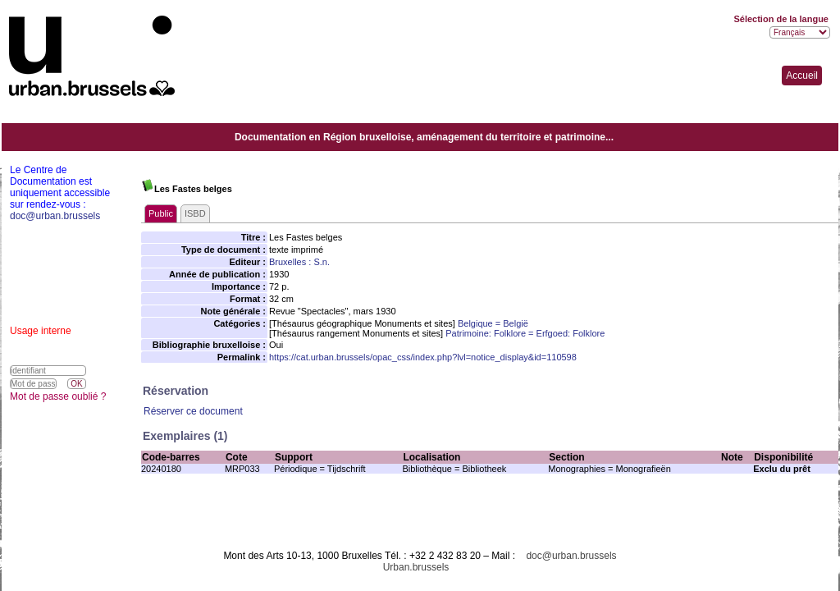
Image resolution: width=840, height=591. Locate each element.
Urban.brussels (416, 567)
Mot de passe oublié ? (58, 396)
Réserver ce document (193, 411)
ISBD (195, 213)
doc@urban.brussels (571, 555)
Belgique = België (493, 323)
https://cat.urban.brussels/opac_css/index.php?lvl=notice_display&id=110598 (423, 357)
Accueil (802, 75)
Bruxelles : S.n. (299, 262)
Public (160, 213)
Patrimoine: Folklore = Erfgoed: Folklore (525, 333)
